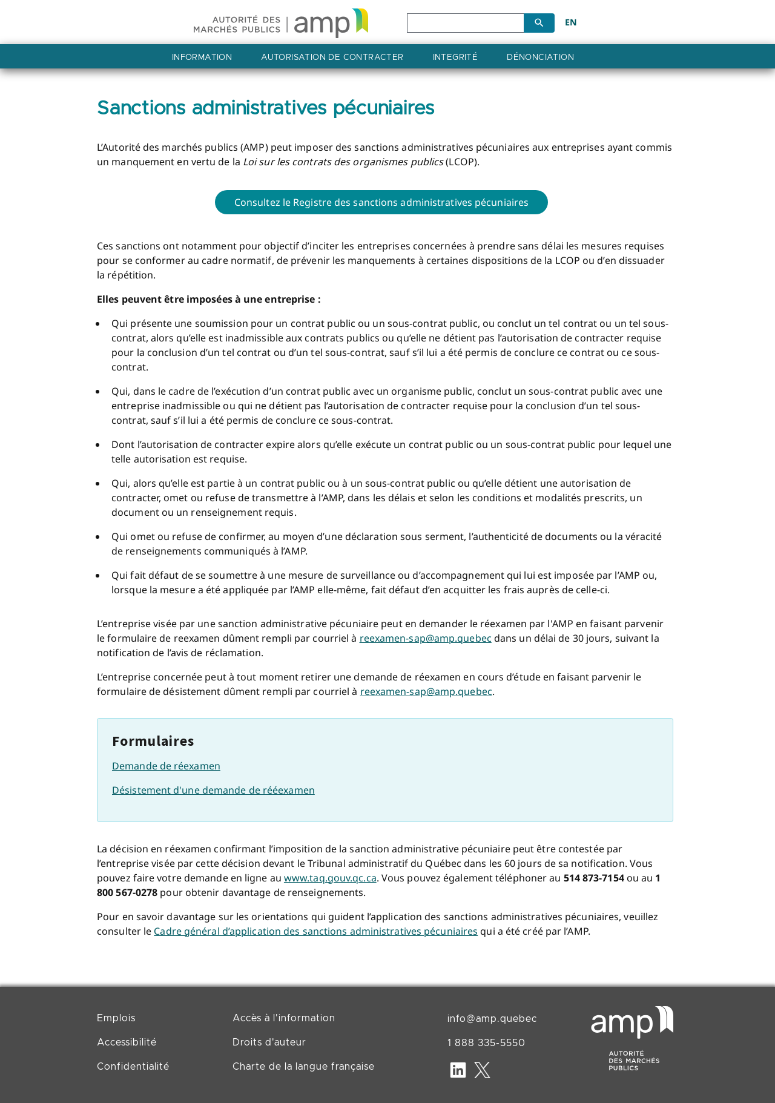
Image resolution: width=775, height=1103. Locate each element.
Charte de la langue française (303, 1067)
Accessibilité (127, 1042)
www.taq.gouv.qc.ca (330, 877)
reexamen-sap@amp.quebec (426, 638)
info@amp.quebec (492, 1019)
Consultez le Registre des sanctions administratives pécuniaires (381, 202)
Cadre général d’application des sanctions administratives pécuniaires (316, 931)
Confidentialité (133, 1067)
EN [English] (571, 22)
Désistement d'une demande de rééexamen (213, 790)
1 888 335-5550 (486, 1043)
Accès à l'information (283, 1018)
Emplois (116, 1018)
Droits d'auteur (269, 1042)
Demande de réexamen (166, 765)
